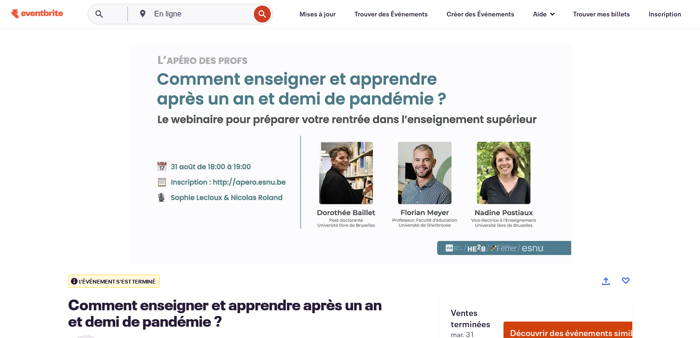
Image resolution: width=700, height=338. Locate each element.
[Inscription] (665, 14)
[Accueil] (37, 14)
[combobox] (201, 14)
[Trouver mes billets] (601, 14)
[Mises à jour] (317, 14)
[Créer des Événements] (480, 14)
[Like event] (625, 280)
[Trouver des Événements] (391, 14)
